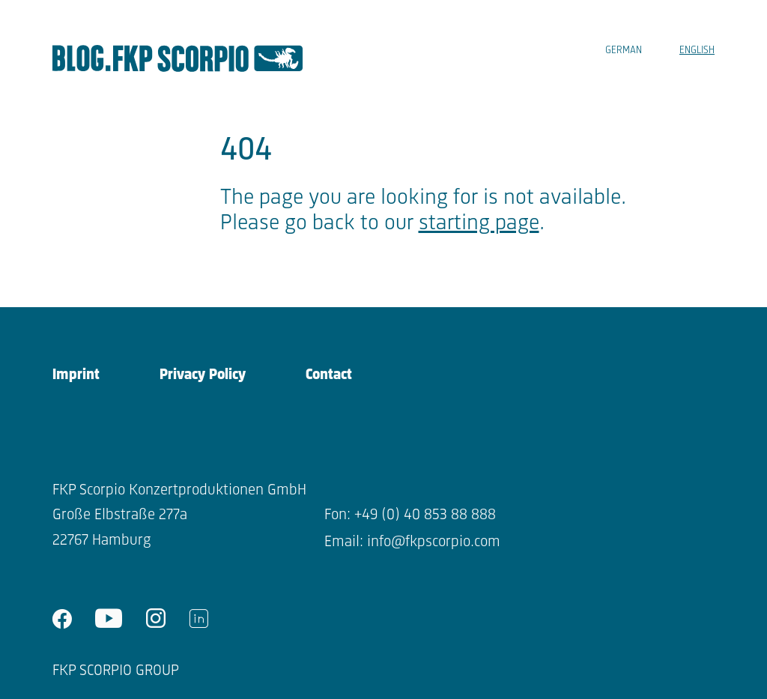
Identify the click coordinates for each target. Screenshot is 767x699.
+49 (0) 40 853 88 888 (425, 515)
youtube (108, 619)
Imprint (76, 375)
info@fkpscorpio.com (433, 542)
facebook (62, 619)
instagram (155, 619)
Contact (329, 375)
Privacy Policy (203, 375)
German (623, 50)
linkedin (198, 619)
